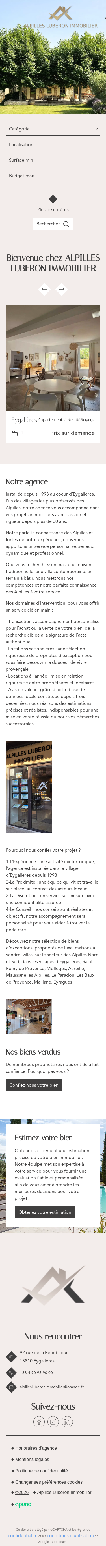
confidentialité (23, 1536)
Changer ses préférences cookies (49, 1482)
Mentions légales (32, 1459)
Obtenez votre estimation (44, 1212)
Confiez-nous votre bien (34, 1085)
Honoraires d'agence (36, 1448)
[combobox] (53, 129)
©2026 (22, 1492)
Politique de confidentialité (41, 1470)
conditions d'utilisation (70, 1536)
